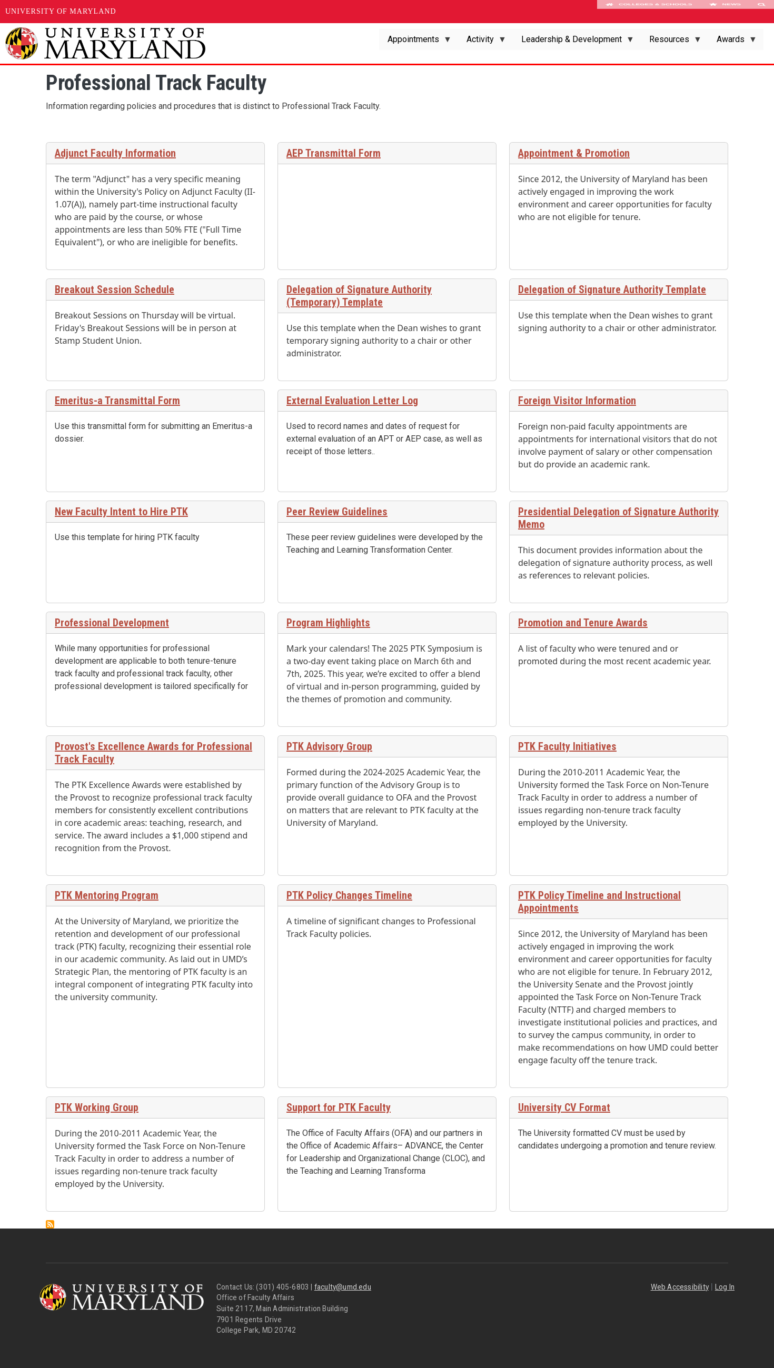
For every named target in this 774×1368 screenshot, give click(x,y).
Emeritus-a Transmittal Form (117, 400)
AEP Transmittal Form (333, 153)
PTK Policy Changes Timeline (349, 895)
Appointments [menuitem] (415, 42)
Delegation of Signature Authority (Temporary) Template (359, 295)
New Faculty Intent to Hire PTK (121, 511)
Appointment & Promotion (574, 153)
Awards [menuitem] (732, 42)
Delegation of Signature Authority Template (612, 289)
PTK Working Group (96, 1107)
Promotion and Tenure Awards (583, 622)
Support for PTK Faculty (338, 1107)
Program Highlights (328, 622)
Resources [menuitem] (671, 42)
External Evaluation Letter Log (352, 400)
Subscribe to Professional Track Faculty (50, 1224)
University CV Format (564, 1107)
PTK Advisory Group (329, 746)
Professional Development (112, 622)
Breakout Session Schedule (114, 289)
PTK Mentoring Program (106, 895)
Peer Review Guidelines (337, 511)
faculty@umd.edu (342, 1287)
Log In (725, 1287)
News (725, 11)
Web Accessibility (680, 1287)
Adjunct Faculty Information (115, 153)
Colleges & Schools (649, 11)
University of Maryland (60, 11)
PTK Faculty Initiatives (567, 746)
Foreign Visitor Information (577, 400)
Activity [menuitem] (482, 42)
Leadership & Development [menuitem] (573, 42)
